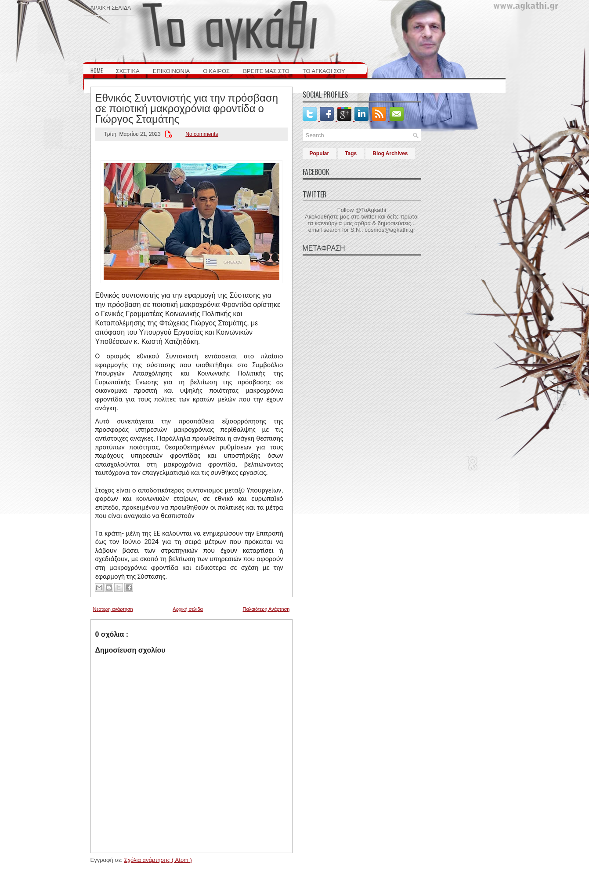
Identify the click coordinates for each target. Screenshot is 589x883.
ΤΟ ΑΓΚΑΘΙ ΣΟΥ (324, 70)
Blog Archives (390, 153)
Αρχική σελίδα (110, 7)
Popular (319, 153)
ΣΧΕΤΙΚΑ (128, 70)
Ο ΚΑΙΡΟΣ (216, 70)
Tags (351, 153)
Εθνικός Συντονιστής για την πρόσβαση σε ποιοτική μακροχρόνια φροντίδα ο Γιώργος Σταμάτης (186, 107)
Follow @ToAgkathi (361, 210)
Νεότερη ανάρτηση (113, 609)
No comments (201, 134)
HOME (96, 70)
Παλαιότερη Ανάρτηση (266, 609)
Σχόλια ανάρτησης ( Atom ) (158, 860)
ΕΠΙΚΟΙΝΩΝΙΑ (171, 70)
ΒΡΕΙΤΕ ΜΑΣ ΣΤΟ (266, 70)
